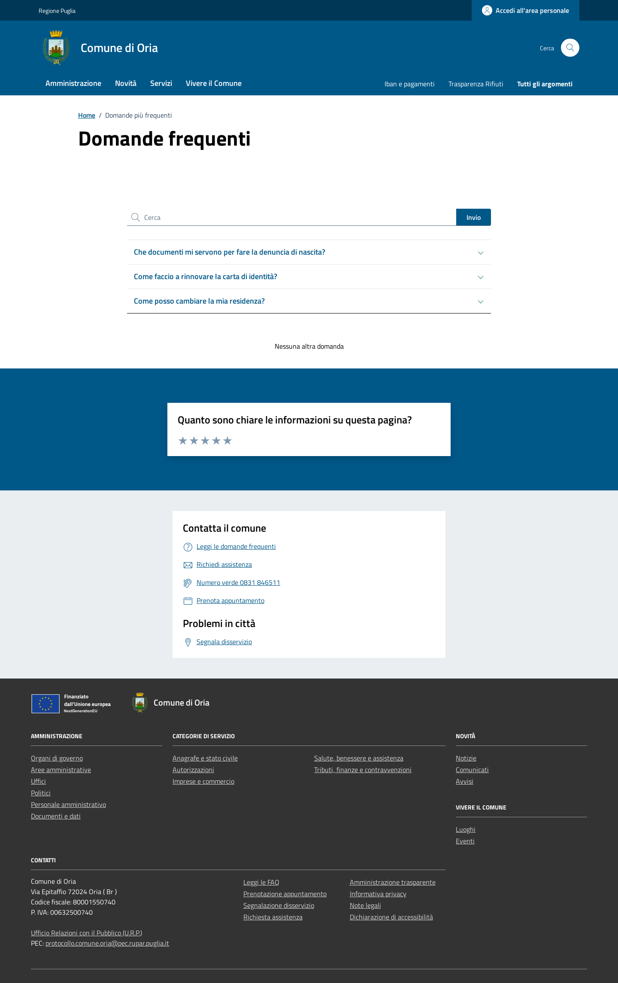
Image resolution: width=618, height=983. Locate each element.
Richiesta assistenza (273, 917)
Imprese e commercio (203, 781)
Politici (41, 793)
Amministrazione (73, 83)
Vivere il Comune (214, 83)
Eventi (465, 841)
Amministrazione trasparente (393, 882)
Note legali (365, 905)
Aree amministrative (61, 769)
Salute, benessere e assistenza (358, 758)
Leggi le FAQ (261, 882)
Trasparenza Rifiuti (475, 84)
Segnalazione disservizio (278, 905)
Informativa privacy (378, 894)
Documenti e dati (56, 816)
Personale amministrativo (68, 804)
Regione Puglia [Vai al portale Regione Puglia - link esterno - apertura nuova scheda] (57, 10)
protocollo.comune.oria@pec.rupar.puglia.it (107, 943)
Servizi (161, 83)
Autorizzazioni (193, 769)
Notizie (466, 758)
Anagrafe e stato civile (205, 758)
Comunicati (472, 769)
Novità (125, 83)
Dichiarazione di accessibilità (391, 917)
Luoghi (466, 829)
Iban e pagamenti (410, 84)
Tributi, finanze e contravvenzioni (363, 769)
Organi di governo (57, 758)
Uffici (38, 781)
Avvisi (464, 781)
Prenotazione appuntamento (285, 894)
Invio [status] (474, 217)
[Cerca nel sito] (570, 48)
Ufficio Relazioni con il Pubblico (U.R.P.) (86, 933)
